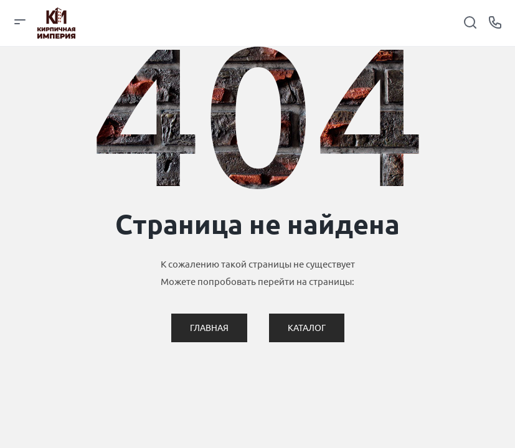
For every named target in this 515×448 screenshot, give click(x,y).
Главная (209, 328)
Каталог (307, 328)
